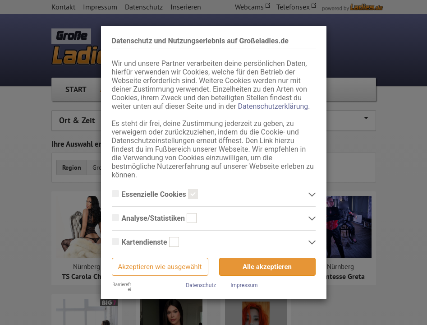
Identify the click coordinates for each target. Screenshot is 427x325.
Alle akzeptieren (267, 267)
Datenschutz (201, 285)
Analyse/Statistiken (154, 218)
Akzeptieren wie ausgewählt (160, 267)
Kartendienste (145, 242)
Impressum (243, 285)
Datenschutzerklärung (273, 106)
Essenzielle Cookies (155, 194)
